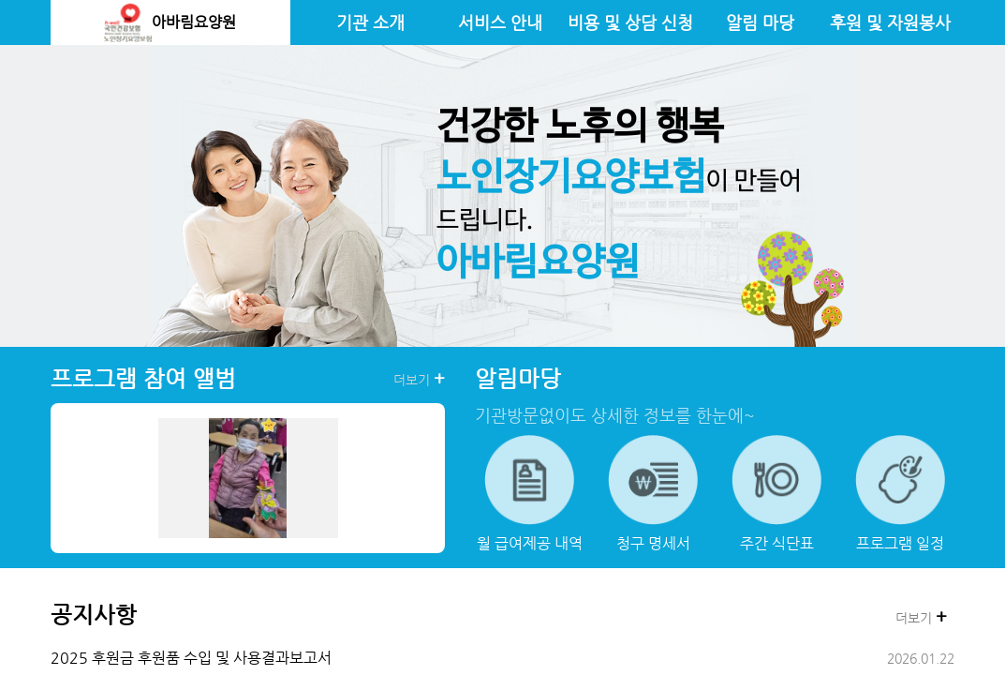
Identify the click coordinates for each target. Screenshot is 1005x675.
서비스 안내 (500, 22)
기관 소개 (370, 22)
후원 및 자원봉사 (890, 22)
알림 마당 (760, 22)
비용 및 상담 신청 (630, 22)
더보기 (419, 378)
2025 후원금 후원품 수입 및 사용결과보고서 (191, 658)
